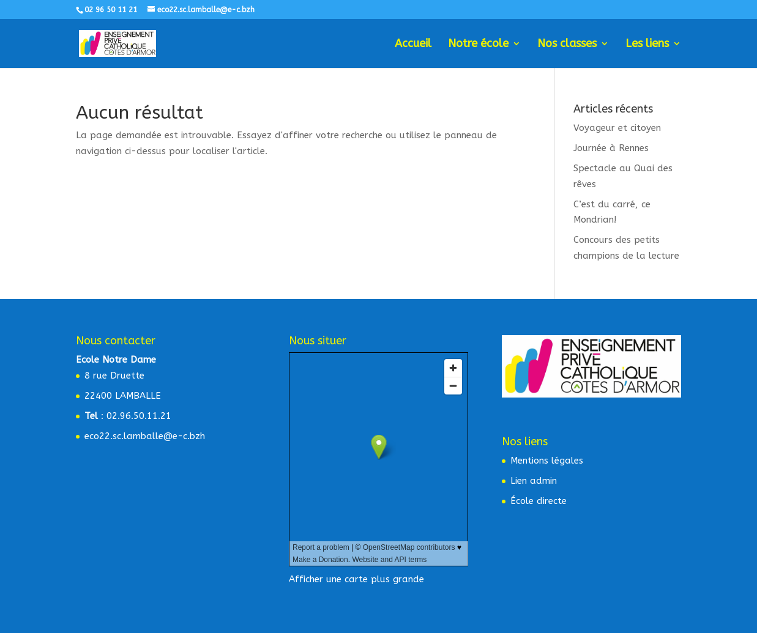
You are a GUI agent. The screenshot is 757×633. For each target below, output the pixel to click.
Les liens (647, 44)
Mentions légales (546, 460)
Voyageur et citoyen (617, 127)
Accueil (413, 44)
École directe (538, 500)
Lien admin (533, 480)
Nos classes (567, 44)
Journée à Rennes (611, 148)
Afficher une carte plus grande (356, 579)
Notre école (478, 44)
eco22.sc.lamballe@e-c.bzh (144, 436)
